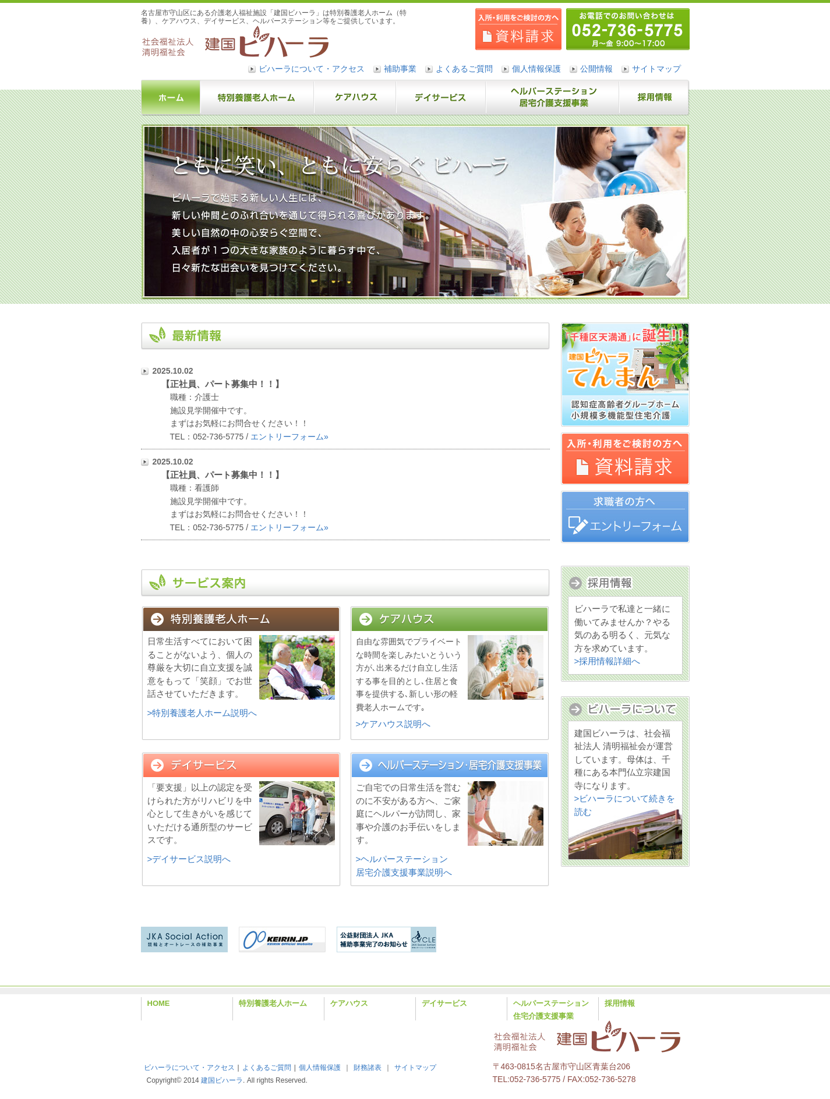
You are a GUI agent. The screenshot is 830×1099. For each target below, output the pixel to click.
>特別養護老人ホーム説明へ (202, 713)
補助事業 (400, 68)
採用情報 (620, 1003)
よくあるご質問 (464, 68)
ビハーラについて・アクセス (312, 68)
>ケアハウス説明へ (393, 724)
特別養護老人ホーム (273, 1003)
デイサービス (444, 1003)
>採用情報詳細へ (607, 661)
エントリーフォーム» (289, 436)
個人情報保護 (536, 68)
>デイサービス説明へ (189, 859)
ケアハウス (349, 1003)
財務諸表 (368, 1067)
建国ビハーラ (222, 1080)
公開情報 (596, 68)
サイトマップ (656, 68)
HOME (158, 1003)
